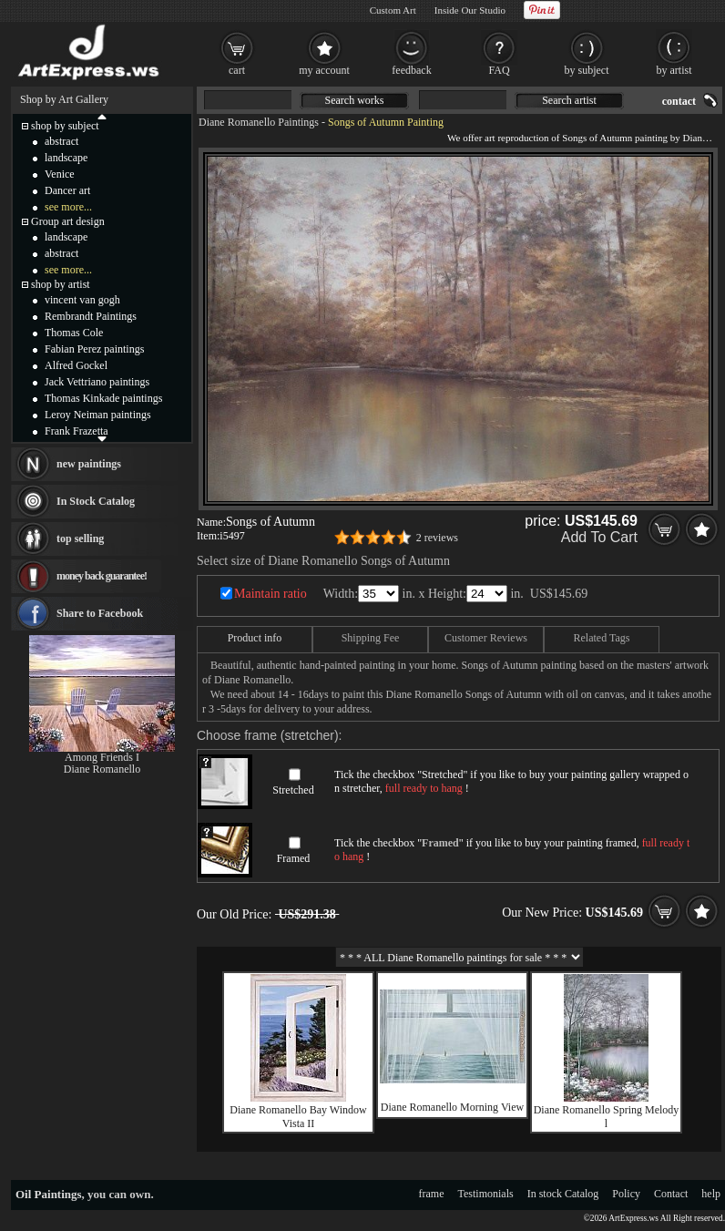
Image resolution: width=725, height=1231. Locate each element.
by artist (674, 70)
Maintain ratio (270, 593)
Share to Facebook (99, 613)
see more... (68, 206)
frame (431, 1193)
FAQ (498, 70)
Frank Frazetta (76, 431)
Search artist (569, 100)
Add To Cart (599, 537)
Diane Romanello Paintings (259, 122)
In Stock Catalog (95, 501)
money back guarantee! (101, 575)
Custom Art (393, 10)
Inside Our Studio (469, 10)
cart (237, 70)
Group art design (68, 221)
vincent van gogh (82, 299)
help (710, 1193)
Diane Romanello (102, 769)
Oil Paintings (48, 1194)
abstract (61, 141)
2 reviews (437, 537)
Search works (354, 100)
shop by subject (65, 125)
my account (324, 70)
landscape (66, 157)
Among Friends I (102, 757)
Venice (60, 174)
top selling (80, 538)
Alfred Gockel (76, 365)
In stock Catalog (563, 1193)
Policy (626, 1193)
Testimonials (486, 1193)
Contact (671, 1193)
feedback (411, 70)
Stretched (292, 790)
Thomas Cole (74, 332)
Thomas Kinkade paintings (103, 398)
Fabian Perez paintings (94, 349)
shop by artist (60, 284)
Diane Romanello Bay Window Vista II (298, 1116)
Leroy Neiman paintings (98, 414)
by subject (587, 70)
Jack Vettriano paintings (97, 381)
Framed (294, 858)
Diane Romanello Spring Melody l (606, 1116)
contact (679, 101)
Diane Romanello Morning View (452, 1107)
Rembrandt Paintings (91, 316)
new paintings (88, 463)
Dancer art (67, 190)
